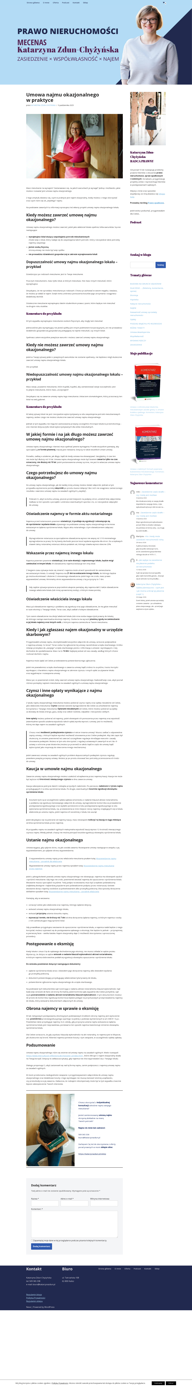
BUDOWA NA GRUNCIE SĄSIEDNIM (146, 295)
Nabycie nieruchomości (140, 317)
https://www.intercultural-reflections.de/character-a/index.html (55, 1122)
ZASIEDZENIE (136, 361)
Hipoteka (134, 312)
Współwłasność (137, 352)
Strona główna (33, 2)
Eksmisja (134, 308)
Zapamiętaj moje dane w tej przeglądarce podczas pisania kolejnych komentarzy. (70, 1317)
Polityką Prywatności (57, 1383)
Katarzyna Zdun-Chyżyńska (149, 614)
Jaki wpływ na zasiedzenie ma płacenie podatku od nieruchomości (150, 589)
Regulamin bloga (34, 1371)
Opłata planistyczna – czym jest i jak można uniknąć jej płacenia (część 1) (151, 621)
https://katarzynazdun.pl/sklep (92, 1228)
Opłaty (133, 334)
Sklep (88, 2)
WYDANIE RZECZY (138, 356)
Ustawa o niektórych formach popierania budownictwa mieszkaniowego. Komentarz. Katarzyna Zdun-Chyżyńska (147, 490)
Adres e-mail (67, 1272)
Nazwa (35, 1272)
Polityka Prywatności (35, 1374)
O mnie (47, 2)
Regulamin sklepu (34, 1378)
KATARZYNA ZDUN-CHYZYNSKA (44, 105)
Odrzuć (172, 1383)
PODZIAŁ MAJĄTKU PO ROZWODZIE (146, 338)
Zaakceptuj (157, 1383)
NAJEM (133, 321)
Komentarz (37, 1283)
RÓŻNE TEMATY (137, 343)
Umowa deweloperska (140, 347)
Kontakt (78, 2)
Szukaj (160, 276)
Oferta (57, 2)
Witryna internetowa (99, 1272)
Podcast (67, 2)
